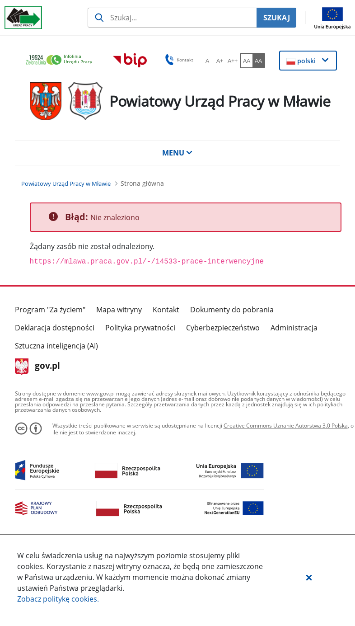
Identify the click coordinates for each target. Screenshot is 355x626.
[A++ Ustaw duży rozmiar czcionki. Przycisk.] (232, 60)
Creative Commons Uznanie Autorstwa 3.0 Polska (286, 425)
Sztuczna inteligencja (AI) (56, 346)
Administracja (294, 328)
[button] (309, 577)
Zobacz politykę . (58, 599)
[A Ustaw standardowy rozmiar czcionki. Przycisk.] (207, 60)
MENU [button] (177, 153)
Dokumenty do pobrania (232, 310)
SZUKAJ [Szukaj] (276, 18)
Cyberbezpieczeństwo (223, 328)
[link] (61, 60)
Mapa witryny (119, 310)
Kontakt (166, 310)
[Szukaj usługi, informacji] (172, 18)
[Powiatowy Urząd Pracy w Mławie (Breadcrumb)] (66, 183)
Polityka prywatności (140, 328)
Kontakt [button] (177, 59)
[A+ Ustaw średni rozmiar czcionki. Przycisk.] (220, 60)
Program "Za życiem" (50, 310)
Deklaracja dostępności (54, 328)
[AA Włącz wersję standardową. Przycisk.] (246, 60)
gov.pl (38, 366)
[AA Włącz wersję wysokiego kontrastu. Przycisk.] (258, 60)
